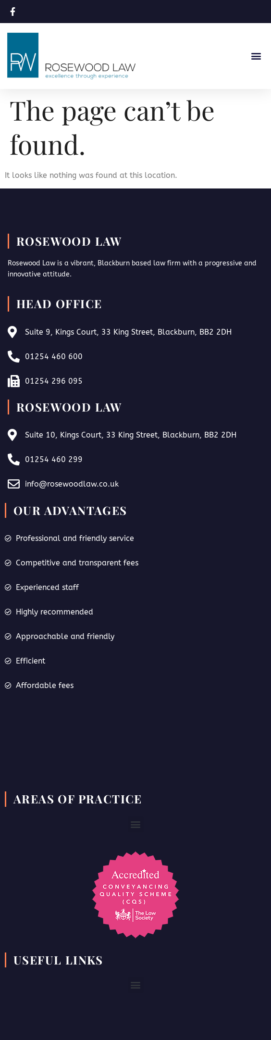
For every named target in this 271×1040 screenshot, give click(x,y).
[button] (256, 56)
